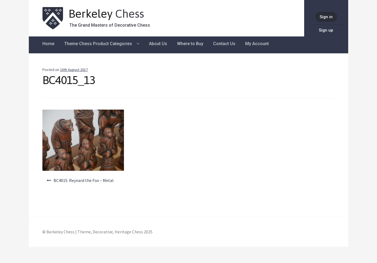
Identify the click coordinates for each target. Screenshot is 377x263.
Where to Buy (190, 43)
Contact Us (224, 43)
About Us (158, 43)
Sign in (326, 16)
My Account (257, 43)
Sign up (326, 30)
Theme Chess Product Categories (98, 43)
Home (48, 43)
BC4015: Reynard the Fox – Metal (84, 180)
